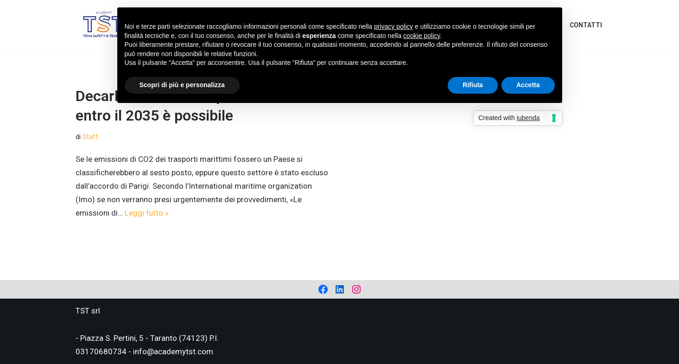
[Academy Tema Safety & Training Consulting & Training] (104, 24)
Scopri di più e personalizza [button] (182, 85)
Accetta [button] (528, 85)
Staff (90, 137)
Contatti (586, 25)
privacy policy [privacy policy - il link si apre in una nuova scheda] (393, 26)
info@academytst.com (173, 351)
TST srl (88, 310)
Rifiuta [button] (473, 85)
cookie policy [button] (421, 35)
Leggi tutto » (147, 212)
